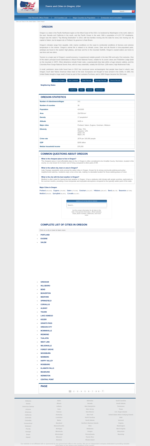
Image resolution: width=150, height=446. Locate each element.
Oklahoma (89, 428)
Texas (121, 409)
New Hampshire (90, 406)
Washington (99, 90)
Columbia (28, 420)
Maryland (59, 423)
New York (90, 414)
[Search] (133, 11)
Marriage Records (100, 80)
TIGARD (44, 312)
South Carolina (121, 401)
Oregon (89, 431)
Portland (43, 190)
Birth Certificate (73, 80)
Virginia (120, 423)
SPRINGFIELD (46, 301)
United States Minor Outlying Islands (121, 414)
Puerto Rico (90, 437)
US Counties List (60, 18)
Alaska (28, 403)
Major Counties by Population (84, 18)
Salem (69, 190)
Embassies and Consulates (111, 18)
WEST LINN (45, 342)
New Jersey (90, 409)
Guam (28, 434)
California (73, 90)
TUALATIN (45, 338)
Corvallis (70, 193)
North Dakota (89, 420)
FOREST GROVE (47, 349)
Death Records (86, 80)
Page (44, 386)
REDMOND (45, 334)
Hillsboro (97, 190)
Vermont (121, 420)
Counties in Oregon (59, 80)
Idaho (81, 90)
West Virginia (120, 428)
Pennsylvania (90, 434)
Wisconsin (120, 431)
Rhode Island (89, 440)
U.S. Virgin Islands (121, 412)
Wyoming (121, 434)
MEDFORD (45, 297)
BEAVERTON (46, 293)
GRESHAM (45, 282)
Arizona (28, 409)
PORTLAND (45, 235)
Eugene (56, 190)
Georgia (28, 431)
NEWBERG (45, 357)
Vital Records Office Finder (38, 18)
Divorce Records (115, 80)
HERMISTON (45, 376)
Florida (28, 429)
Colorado (28, 417)
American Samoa (28, 406)
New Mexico (90, 412)
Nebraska (90, 401)
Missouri (59, 437)
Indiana (59, 406)
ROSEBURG (45, 364)
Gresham (82, 190)
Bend (110, 190)
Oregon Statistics (53, 97)
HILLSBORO (45, 286)
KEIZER (44, 319)
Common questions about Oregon (64, 153)
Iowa (59, 409)
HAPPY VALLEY (47, 361)
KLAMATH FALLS (47, 368)
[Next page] (102, 391)
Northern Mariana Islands (89, 423)
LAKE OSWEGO (47, 316)
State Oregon (41, 21)
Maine (59, 420)
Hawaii (28, 437)
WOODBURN (46, 353)
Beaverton (122, 190)
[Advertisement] (87, 262)
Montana (59, 440)
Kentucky (59, 414)
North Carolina (90, 417)
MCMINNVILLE (46, 331)
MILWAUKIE (45, 372)
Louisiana (59, 417)
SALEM (43, 242)
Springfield (56, 193)
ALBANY (44, 308)
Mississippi (59, 434)
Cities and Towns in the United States (26, 21)
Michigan (59, 428)
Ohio (90, 426)
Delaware (28, 426)
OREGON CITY (46, 327)
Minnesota (59, 431)
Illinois (59, 403)
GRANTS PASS (46, 323)
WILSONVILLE (46, 346)
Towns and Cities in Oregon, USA (63, 6)
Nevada (89, 90)
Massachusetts (59, 426)
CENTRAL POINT (47, 379)
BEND (43, 289)
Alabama (28, 401)
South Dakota (120, 403)
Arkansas (28, 412)
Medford (43, 193)
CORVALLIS (45, 304)
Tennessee (120, 406)
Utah (120, 417)
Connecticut (28, 423)
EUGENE (44, 238)
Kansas (59, 412)
